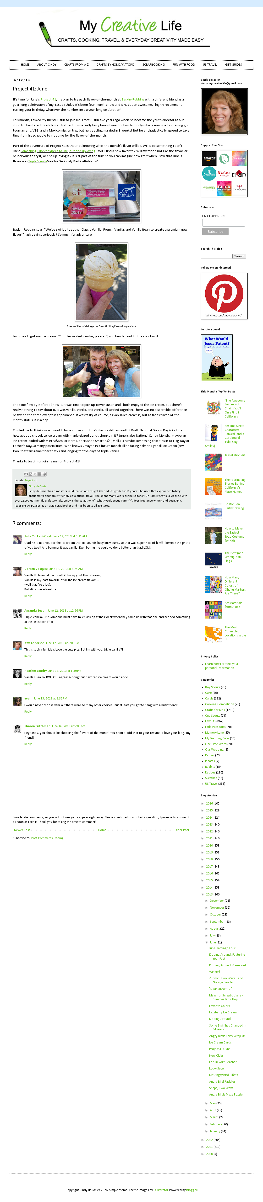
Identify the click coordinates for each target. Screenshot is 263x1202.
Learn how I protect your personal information (221, 666)
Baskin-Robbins (132, 99)
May (213, 1103)
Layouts (210, 721)
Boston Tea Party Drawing (234, 506)
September (217, 922)
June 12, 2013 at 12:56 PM (65, 611)
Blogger (191, 1190)
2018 (210, 859)
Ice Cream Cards (220, 1042)
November (217, 908)
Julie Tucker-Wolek (38, 536)
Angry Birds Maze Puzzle (226, 1094)
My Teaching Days (217, 738)
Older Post (182, 830)
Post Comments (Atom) (47, 838)
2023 (210, 824)
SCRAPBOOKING (153, 65)
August (215, 929)
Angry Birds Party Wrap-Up (227, 1036)
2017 (210, 866)
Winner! (214, 972)
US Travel (211, 784)
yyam (28, 698)
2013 (210, 894)
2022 (210, 831)
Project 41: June (219, 1049)
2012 (210, 1140)
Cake (208, 693)
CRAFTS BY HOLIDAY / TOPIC (116, 65)
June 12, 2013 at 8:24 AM (66, 569)
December (217, 901)
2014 (210, 888)
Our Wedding (214, 750)
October (216, 914)
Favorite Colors (219, 1006)
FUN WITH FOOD (184, 65)
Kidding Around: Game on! (227, 965)
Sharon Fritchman (37, 726)
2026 (210, 803)
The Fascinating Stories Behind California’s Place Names (235, 486)
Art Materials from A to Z (233, 605)
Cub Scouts (212, 716)
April (213, 1110)
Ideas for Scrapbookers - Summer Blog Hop (226, 997)
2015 (210, 880)
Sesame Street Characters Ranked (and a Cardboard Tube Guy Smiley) (225, 436)
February (216, 1124)
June (213, 942)
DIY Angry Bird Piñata (223, 1075)
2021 (210, 838)
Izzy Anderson (34, 643)
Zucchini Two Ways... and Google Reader (226, 980)
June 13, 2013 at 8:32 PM (50, 698)
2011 (210, 1147)
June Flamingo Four (222, 948)
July (212, 935)
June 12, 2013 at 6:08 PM (62, 643)
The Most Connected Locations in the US (235, 633)
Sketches (211, 778)
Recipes (210, 772)
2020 (210, 845)
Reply (28, 554)
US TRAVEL (210, 65)
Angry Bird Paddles (222, 1082)
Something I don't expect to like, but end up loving (58, 151)
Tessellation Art (235, 455)
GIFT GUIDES (233, 65)
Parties (209, 755)
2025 (210, 810)
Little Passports (215, 727)
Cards (209, 698)
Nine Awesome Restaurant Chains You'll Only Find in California (235, 408)
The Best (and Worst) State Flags (234, 557)
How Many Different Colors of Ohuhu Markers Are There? (235, 585)
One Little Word (216, 744)
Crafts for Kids (215, 710)
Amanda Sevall (35, 611)
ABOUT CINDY (46, 65)
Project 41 (48, 99)
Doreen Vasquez (36, 569)
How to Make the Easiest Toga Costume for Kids (234, 534)
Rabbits (210, 767)
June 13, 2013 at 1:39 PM (65, 671)
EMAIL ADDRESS (213, 216)
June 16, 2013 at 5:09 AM (68, 726)
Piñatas (210, 761)
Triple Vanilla (37, 161)
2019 (210, 852)
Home (102, 830)
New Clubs (216, 1056)
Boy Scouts (212, 687)
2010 (210, 1154)
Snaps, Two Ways (221, 1088)
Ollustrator (160, 1190)
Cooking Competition (219, 704)
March (214, 1117)
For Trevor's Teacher (223, 1062)
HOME (25, 65)
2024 (210, 818)
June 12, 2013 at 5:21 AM (70, 536)
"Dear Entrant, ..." (220, 989)
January (215, 1131)
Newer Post (22, 830)
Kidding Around (220, 1019)
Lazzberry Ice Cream (223, 1012)
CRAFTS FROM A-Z (76, 65)
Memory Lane (214, 733)
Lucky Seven (217, 1068)
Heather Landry (35, 671)
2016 (210, 873)
